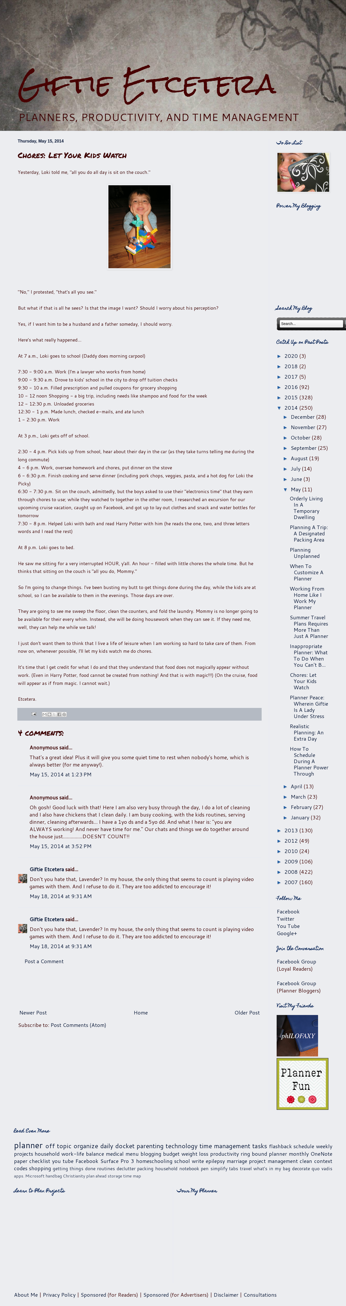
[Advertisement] (173, 34)
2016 (291, 387)
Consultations (260, 1294)
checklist (39, 1161)
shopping (40, 1168)
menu (132, 1153)
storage (115, 1176)
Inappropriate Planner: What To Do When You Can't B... (309, 655)
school (182, 1161)
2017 (291, 376)
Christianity (74, 1176)
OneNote (321, 1153)
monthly (299, 1153)
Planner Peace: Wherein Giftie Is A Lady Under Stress (309, 707)
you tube (62, 1161)
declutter (126, 1168)
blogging (151, 1153)
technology (181, 1145)
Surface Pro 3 (117, 1161)
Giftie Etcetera (147, 83)
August (300, 458)
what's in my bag (271, 1168)
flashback (280, 1146)
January (301, 817)
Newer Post (33, 1012)
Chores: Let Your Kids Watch (303, 681)
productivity (224, 1153)
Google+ (287, 933)
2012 (291, 840)
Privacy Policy (59, 1294)
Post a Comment (44, 961)
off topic (58, 1145)
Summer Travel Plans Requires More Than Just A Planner (309, 627)
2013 (291, 830)
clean (306, 1161)
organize (85, 1145)
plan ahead (96, 1176)
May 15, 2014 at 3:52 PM (61, 846)
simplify (218, 1168)
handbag (54, 1176)
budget (171, 1153)
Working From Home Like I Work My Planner (307, 598)
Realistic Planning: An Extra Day (307, 732)
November (303, 427)
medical (115, 1153)
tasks (259, 1145)
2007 (291, 882)
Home (141, 1012)
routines (106, 1168)
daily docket (117, 1145)
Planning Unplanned (305, 552)
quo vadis (322, 1168)
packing (145, 1168)
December (303, 416)
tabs (233, 1168)
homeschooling (154, 1161)
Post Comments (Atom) (78, 1024)
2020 (291, 355)
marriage (237, 1161)
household (47, 1153)
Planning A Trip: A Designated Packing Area (309, 533)
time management (225, 1145)
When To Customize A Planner (306, 572)
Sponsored (93, 1294)
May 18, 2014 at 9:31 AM (61, 896)
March (299, 796)
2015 (291, 397)
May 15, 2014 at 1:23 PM (61, 774)
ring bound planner (264, 1153)
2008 (291, 871)
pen (205, 1168)
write (198, 1161)
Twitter (285, 918)
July (296, 468)
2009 (291, 861)
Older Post (247, 1012)
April (297, 786)
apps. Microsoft (29, 1176)
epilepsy (215, 1161)
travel (246, 1168)
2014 (291, 407)
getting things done (74, 1168)
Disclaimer (226, 1294)
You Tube (288, 925)
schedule (303, 1146)
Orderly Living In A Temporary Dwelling (306, 508)
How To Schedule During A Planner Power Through (309, 761)
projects (23, 1153)
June (297, 478)
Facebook (288, 911)
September (304, 447)
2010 (291, 851)
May (296, 489)
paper (20, 1161)
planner (28, 1145)
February (302, 807)
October (301, 437)
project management (273, 1161)
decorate (301, 1168)
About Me (26, 1294)
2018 (291, 366)
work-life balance (82, 1153)
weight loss (195, 1153)
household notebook (177, 1168)
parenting (150, 1145)
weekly (324, 1146)
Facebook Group (296, 961)
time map (132, 1176)
